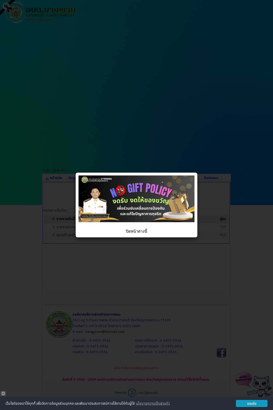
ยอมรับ (251, 403)
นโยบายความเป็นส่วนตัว (153, 403)
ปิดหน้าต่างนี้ (136, 231)
